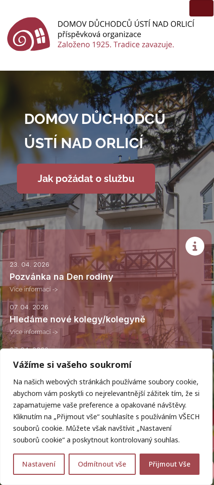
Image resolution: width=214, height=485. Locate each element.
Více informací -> (34, 289)
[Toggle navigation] (201, 8)
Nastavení (39, 464)
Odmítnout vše (102, 464)
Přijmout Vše (169, 464)
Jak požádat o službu (86, 178)
